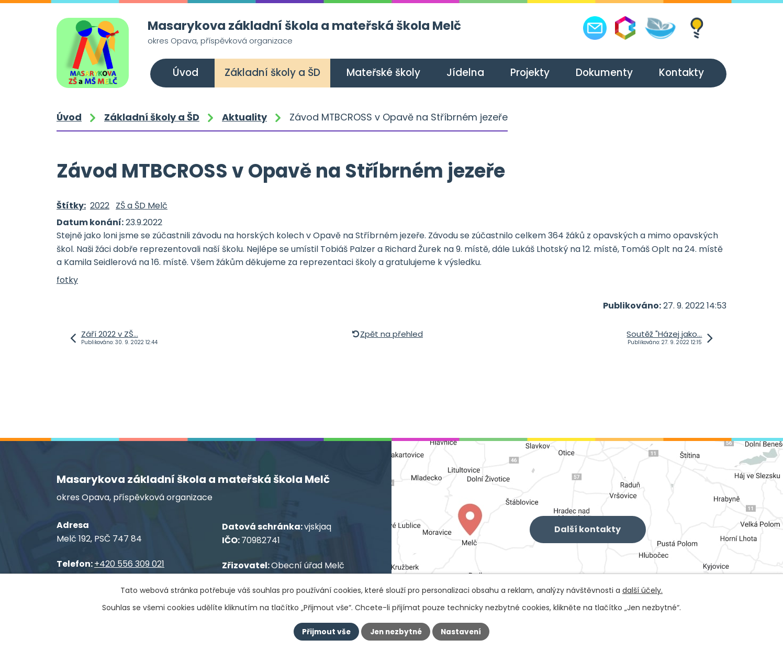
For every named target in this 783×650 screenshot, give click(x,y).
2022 (99, 206)
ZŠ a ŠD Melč (141, 206)
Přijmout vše (324, 631)
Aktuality (244, 117)
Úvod (185, 72)
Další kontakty (588, 530)
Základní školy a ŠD (272, 72)
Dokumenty (604, 72)
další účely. (642, 590)
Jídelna (465, 72)
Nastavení (463, 631)
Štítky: (71, 206)
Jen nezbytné (395, 631)
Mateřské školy (383, 72)
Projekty (530, 72)
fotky (67, 280)
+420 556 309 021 (129, 564)
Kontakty (681, 72)
